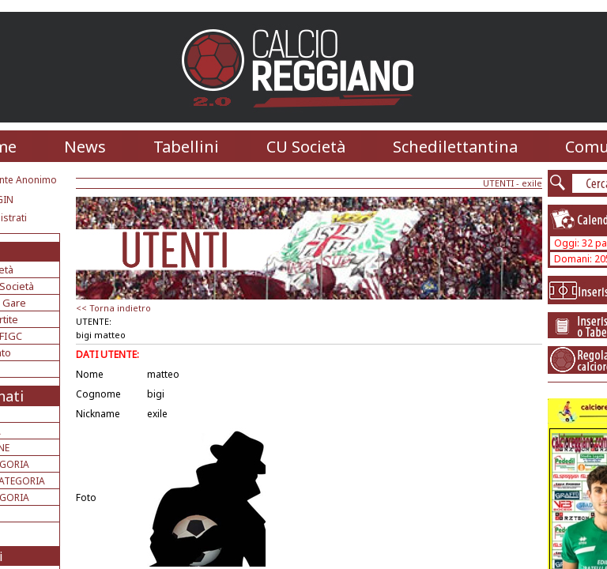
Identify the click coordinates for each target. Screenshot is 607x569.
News (85, 146)
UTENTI (498, 183)
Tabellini (186, 146)
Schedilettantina (455, 146)
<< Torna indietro (113, 308)
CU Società (305, 146)
